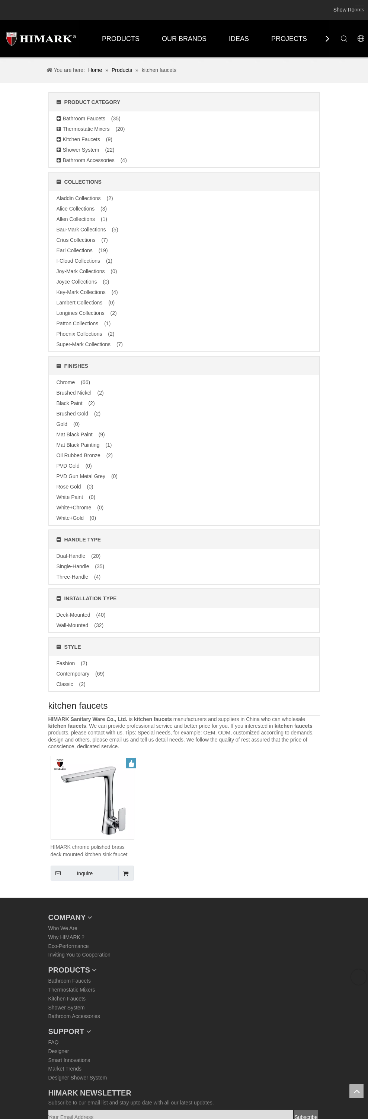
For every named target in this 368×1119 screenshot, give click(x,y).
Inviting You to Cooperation (79, 955)
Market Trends (64, 1069)
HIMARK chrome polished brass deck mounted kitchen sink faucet (89, 850)
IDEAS (239, 38)
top (356, 1091)
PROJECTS (289, 38)
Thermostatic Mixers (71, 990)
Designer (58, 1051)
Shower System (66, 1008)
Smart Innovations (69, 1060)
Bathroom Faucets (69, 981)
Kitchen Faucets (67, 999)
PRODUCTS (121, 38)
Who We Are (62, 928)
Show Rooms (348, 10)
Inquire (72, 873)
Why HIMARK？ (67, 937)
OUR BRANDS (184, 38)
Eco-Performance (68, 946)
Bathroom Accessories (74, 1016)
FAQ (53, 1042)
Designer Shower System (77, 1078)
